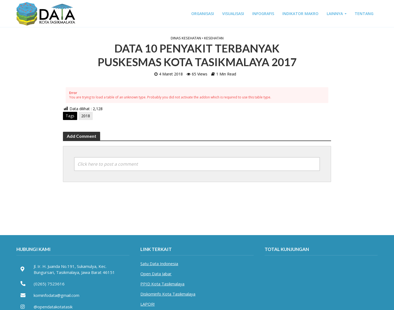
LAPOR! (147, 304)
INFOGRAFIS (263, 13)
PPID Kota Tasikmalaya (162, 283)
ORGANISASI (202, 13)
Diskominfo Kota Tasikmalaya (167, 294)
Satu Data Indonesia (159, 263)
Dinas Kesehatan (186, 38)
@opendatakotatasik (53, 306)
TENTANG (364, 13)
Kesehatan (214, 38)
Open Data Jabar (156, 273)
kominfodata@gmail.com (56, 295)
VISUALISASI (233, 13)
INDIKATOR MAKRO (300, 13)
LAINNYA (335, 13)
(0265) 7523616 (49, 283)
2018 (85, 115)
